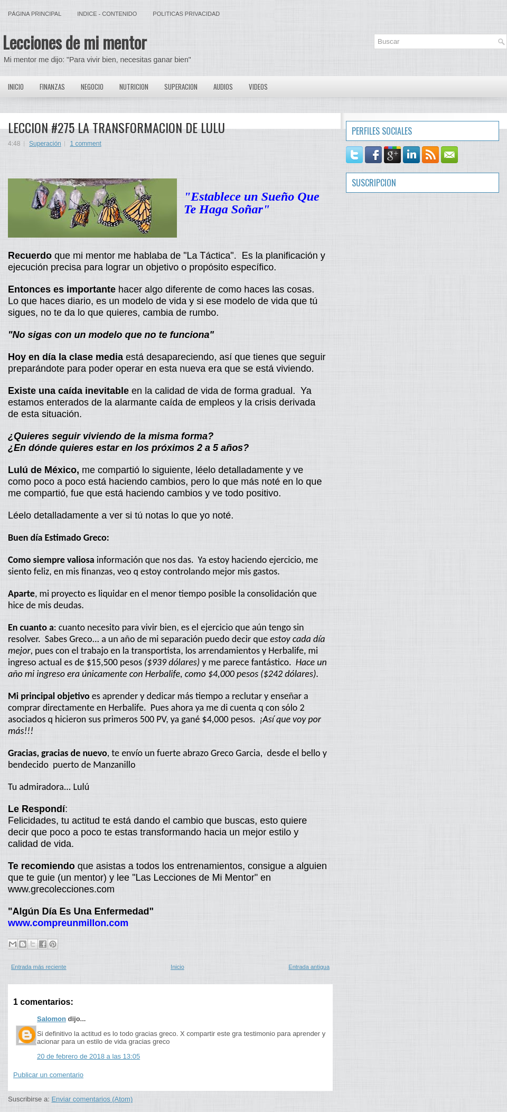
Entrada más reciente (39, 967)
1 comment (85, 143)
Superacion (181, 86)
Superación (45, 143)
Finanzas (52, 86)
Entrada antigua (309, 967)
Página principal (34, 14)
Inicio (16, 86)
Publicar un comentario (48, 1075)
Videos (258, 86)
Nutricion (133, 86)
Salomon (51, 1019)
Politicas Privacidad (186, 14)
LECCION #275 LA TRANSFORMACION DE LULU (116, 127)
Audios (223, 86)
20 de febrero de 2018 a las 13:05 (88, 1056)
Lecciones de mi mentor (75, 42)
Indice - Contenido (107, 14)
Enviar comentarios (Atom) (92, 1099)
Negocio (92, 86)
